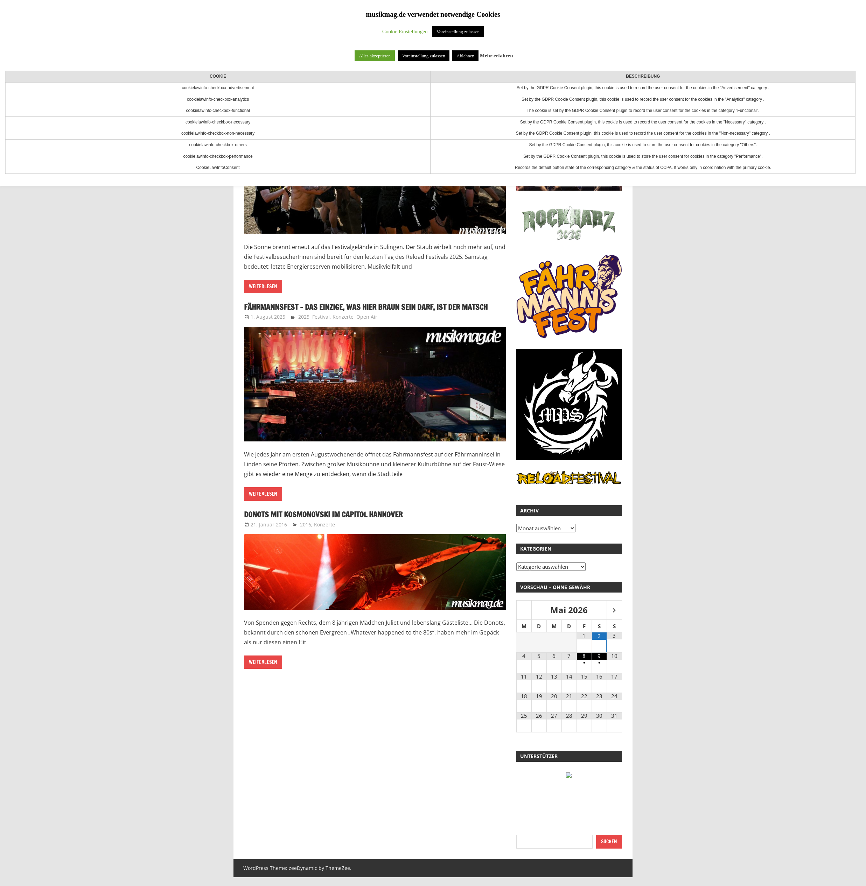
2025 (303, 328)
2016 (305, 536)
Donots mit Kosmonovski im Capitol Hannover (333, 526)
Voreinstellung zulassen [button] (458, 31)
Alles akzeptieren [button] (375, 55)
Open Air (366, 328)
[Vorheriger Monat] (524, 610)
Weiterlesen (263, 286)
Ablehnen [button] (465, 55)
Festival (321, 328)
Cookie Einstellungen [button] (405, 31)
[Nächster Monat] (614, 610)
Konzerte (343, 328)
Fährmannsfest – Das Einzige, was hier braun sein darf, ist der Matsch (366, 313)
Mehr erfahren (496, 55)
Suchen (609, 841)
